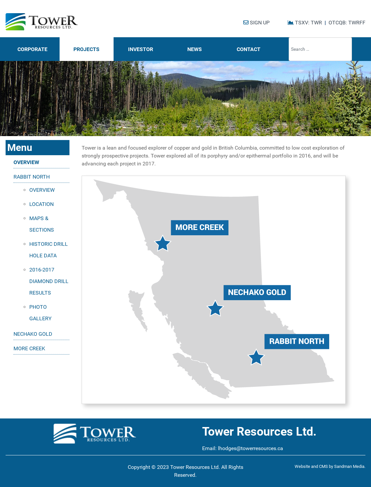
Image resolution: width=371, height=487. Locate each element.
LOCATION (41, 204)
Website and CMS (311, 466)
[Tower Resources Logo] (42, 22)
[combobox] (320, 49)
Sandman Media (349, 466)
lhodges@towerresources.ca (250, 448)
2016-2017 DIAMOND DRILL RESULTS (48, 281)
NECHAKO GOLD (32, 334)
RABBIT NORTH (31, 177)
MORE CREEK (29, 348)
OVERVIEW (26, 162)
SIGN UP (256, 22)
